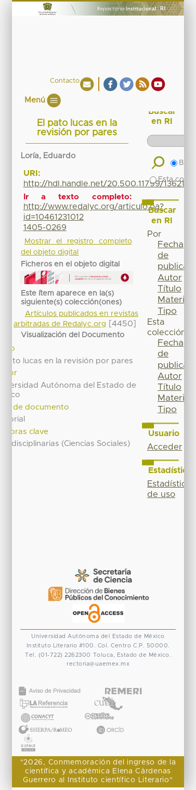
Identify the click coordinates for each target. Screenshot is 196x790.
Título (169, 289)
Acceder (164, 447)
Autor (170, 278)
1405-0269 (45, 227)
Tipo (167, 311)
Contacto (65, 81)
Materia (174, 299)
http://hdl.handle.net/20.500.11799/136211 (105, 184)
